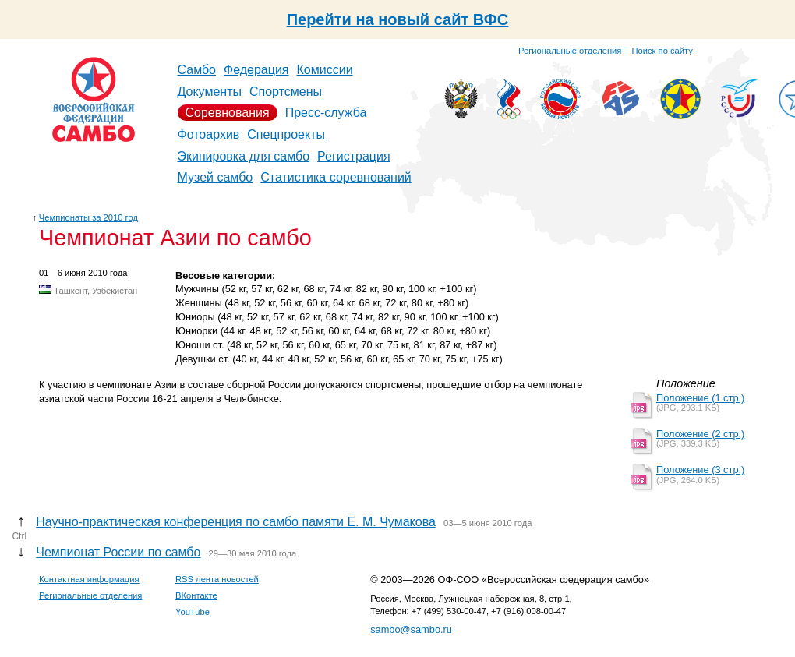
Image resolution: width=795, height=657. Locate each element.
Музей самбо (215, 177)
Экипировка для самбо (244, 156)
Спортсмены (285, 91)
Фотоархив (209, 134)
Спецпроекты (286, 134)
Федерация (256, 69)
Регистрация (353, 156)
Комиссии (325, 69)
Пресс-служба (326, 112)
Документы (210, 91)
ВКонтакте (196, 595)
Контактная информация (89, 579)
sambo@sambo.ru (411, 629)
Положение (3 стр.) (700, 469)
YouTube (192, 611)
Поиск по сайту (662, 50)
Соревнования (228, 112)
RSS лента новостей (217, 579)
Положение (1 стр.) (700, 398)
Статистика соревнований (336, 177)
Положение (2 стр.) (700, 434)
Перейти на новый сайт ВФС (398, 19)
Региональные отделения (569, 50)
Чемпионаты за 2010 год (88, 217)
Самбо (197, 69)
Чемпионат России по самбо (118, 552)
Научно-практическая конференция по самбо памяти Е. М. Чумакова (236, 521)
